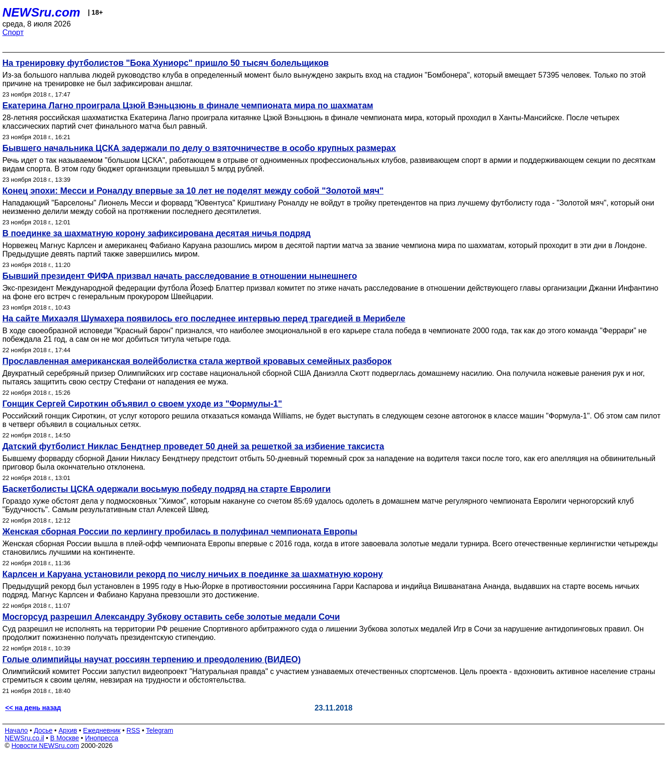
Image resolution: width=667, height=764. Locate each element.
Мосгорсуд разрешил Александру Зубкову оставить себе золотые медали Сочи (171, 617)
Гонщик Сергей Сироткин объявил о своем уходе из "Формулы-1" (142, 404)
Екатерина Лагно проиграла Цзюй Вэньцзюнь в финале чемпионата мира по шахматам (187, 105)
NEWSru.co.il (24, 738)
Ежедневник (102, 730)
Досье (43, 730)
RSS (133, 730)
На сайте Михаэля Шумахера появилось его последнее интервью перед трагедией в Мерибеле (203, 318)
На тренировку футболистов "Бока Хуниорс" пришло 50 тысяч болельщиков (165, 63)
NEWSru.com (41, 12)
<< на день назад (33, 707)
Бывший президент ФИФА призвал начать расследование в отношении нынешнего (179, 276)
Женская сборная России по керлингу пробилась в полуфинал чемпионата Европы (179, 531)
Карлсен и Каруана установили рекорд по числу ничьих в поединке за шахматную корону (192, 574)
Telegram (160, 730)
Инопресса (102, 738)
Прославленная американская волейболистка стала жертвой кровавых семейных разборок (197, 361)
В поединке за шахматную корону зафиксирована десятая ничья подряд (156, 233)
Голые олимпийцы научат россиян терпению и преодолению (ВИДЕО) (151, 659)
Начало (16, 730)
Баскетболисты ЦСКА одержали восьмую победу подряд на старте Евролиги (166, 489)
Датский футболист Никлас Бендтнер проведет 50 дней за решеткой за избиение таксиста (193, 446)
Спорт (13, 32)
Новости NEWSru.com (45, 745)
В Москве (64, 738)
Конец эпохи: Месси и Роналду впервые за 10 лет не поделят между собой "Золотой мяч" (193, 190)
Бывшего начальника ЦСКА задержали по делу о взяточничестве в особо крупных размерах (199, 148)
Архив (68, 730)
